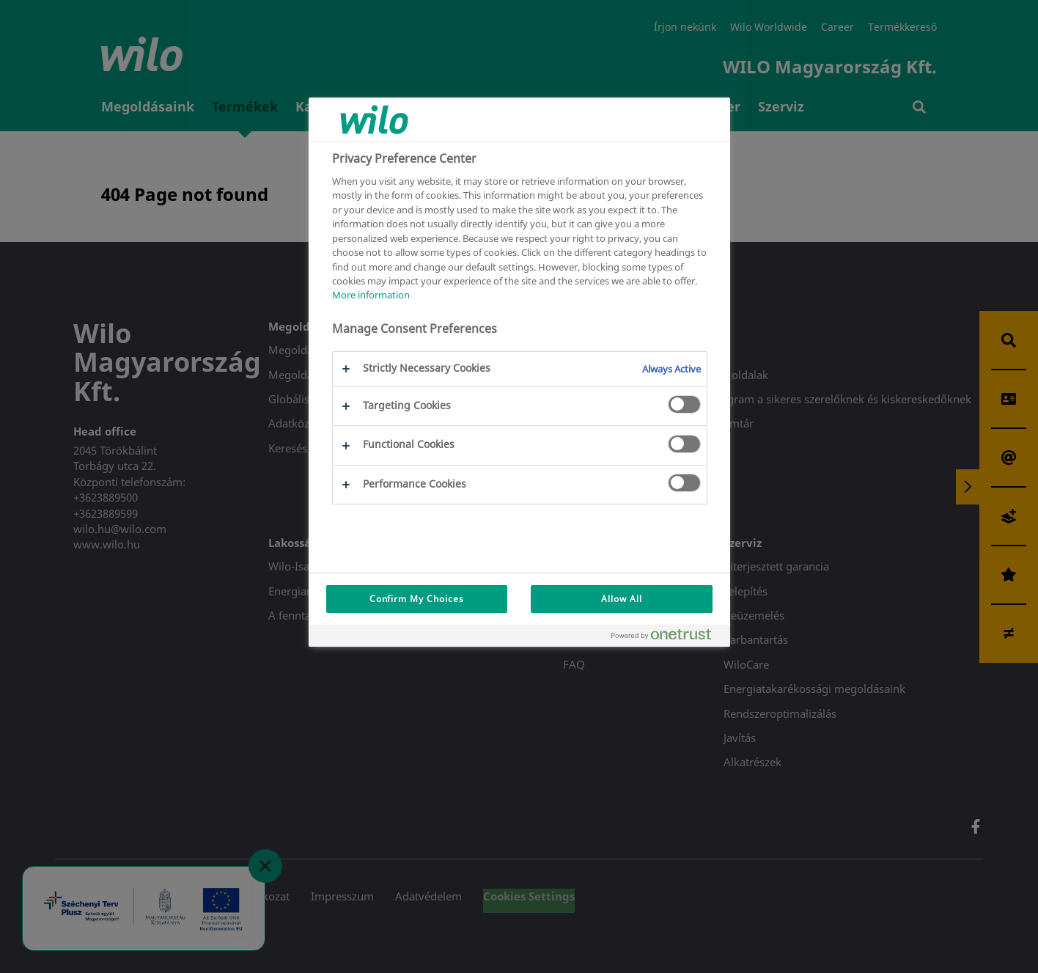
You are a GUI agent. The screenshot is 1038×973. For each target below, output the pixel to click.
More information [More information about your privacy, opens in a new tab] (371, 294)
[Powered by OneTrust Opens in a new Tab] (667, 637)
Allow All (621, 598)
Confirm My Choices (416, 598)
